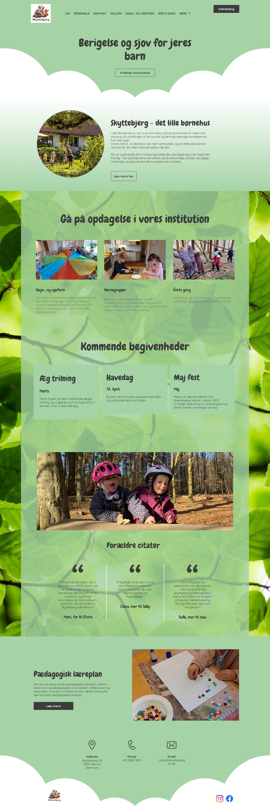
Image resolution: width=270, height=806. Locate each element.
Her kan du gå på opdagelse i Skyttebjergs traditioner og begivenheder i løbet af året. (202, 299)
